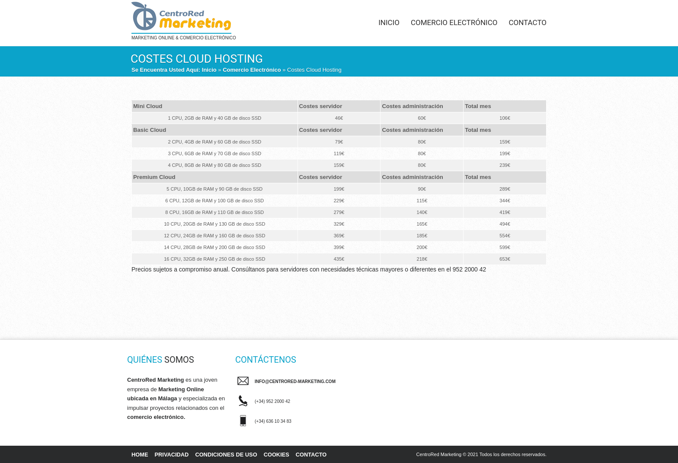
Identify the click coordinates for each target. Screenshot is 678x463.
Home (139, 454)
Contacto (527, 22)
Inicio (389, 22)
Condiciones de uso (226, 454)
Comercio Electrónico (454, 22)
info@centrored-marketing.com (295, 381)
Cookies (276, 454)
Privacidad (172, 454)
